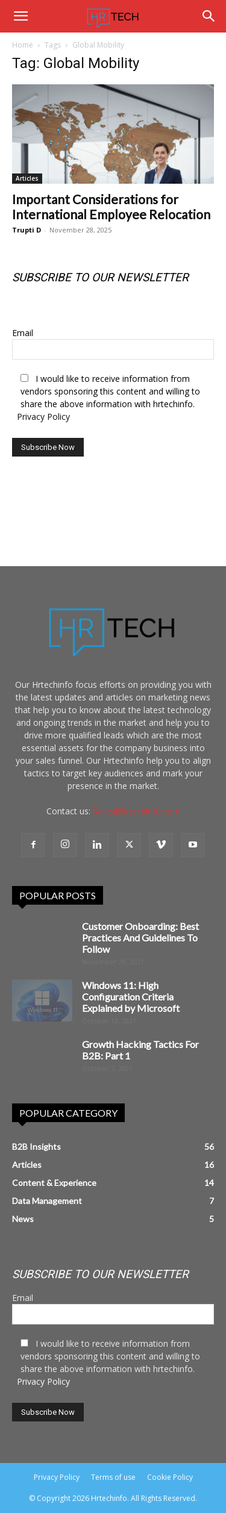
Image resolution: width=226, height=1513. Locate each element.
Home (22, 45)
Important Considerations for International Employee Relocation (111, 207)
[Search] (209, 16)
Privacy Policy (43, 416)
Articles (27, 178)
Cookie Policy (170, 1477)
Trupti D (26, 229)
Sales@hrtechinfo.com (136, 811)
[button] (20, 16)
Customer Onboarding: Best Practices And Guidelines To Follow (140, 937)
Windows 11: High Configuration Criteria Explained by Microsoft (131, 996)
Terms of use (113, 1477)
